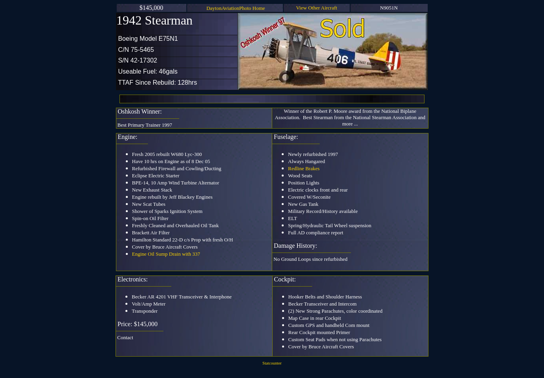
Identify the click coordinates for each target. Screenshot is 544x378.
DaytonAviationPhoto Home (236, 8)
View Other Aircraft (316, 8)
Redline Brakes (304, 168)
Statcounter (272, 363)
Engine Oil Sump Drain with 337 (166, 254)
